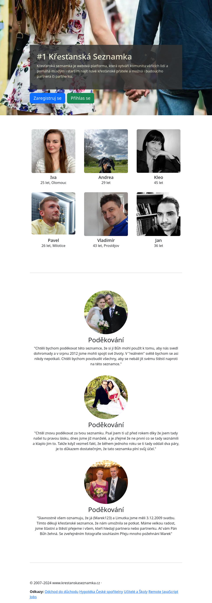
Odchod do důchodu (61, 591)
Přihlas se (80, 98)
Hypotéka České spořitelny (101, 591)
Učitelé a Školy (136, 591)
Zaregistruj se (48, 98)
